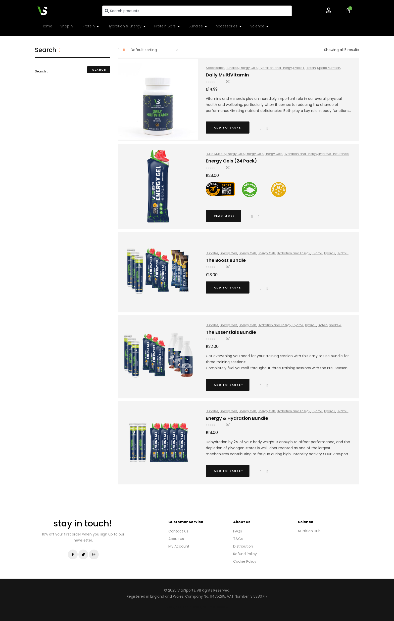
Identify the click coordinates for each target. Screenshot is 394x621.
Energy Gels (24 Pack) (231, 161)
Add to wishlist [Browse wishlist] (267, 129)
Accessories (215, 68)
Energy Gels (248, 68)
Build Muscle (215, 154)
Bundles (232, 68)
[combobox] (197, 11)
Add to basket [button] (228, 128)
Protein (311, 68)
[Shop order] (154, 50)
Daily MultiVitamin (227, 75)
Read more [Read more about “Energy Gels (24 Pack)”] (224, 216)
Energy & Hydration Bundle (237, 418)
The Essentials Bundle (231, 332)
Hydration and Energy (275, 68)
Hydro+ (299, 68)
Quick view (261, 129)
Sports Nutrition (328, 68)
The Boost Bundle (226, 260)
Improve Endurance (333, 154)
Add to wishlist (258, 217)
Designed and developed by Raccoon (196, 607)
